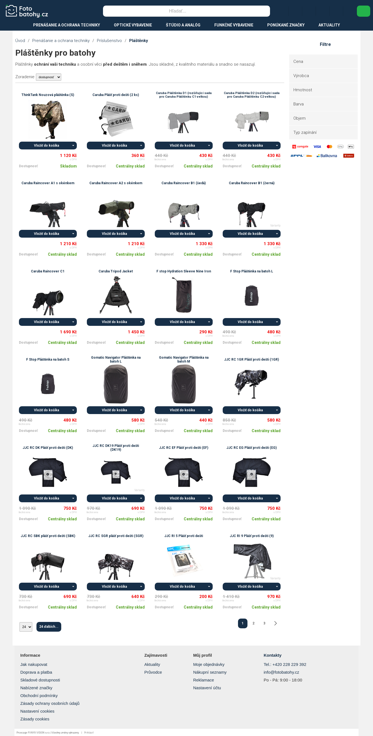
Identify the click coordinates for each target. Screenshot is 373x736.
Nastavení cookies (37, 711)
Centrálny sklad (130, 166)
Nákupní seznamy (210, 672)
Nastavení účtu (207, 687)
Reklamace (203, 680)
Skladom (68, 166)
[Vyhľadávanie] (177, 11)
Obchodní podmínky (39, 695)
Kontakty (272, 655)
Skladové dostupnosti (40, 680)
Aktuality (152, 664)
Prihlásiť (89, 732)
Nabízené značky (36, 687)
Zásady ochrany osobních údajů (50, 703)
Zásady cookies (34, 719)
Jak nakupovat (33, 664)
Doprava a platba (36, 672)
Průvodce (153, 672)
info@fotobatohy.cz (281, 672)
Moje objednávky (209, 664)
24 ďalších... (48, 627)
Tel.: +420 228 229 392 (285, 664)
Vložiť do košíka (46, 145)
